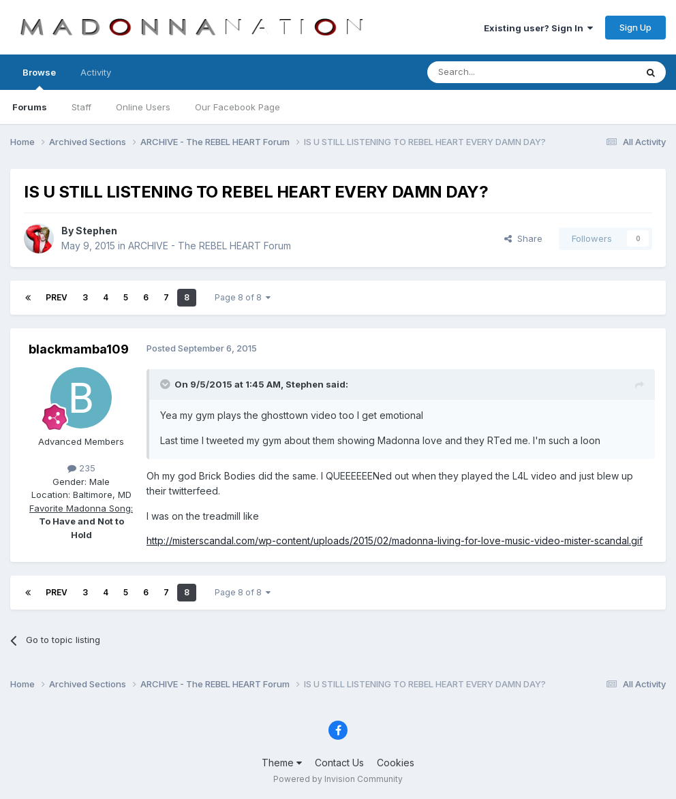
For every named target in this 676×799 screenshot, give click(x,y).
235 (81, 468)
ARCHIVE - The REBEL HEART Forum (209, 245)
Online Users (143, 106)
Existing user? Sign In (538, 27)
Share (523, 238)
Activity (95, 72)
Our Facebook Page (237, 106)
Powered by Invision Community (338, 779)
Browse (39, 78)
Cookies (395, 762)
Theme (282, 762)
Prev (56, 297)
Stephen (96, 230)
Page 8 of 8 (243, 297)
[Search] (496, 72)
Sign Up (635, 27)
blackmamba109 (79, 349)
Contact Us (339, 762)
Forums (29, 106)
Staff (81, 106)
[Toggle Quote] (166, 384)
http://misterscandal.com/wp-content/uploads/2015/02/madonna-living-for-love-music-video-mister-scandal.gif (395, 540)
